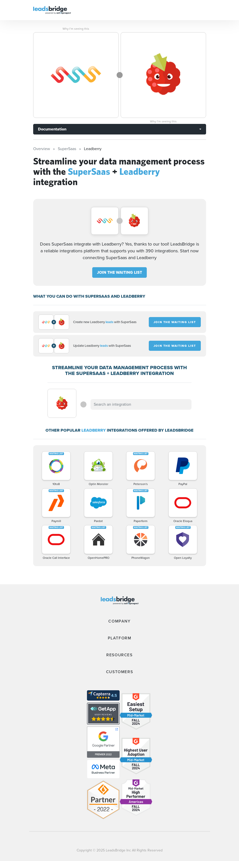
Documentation (52, 129)
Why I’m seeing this (76, 28)
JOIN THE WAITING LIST (119, 272)
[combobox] (141, 404)
